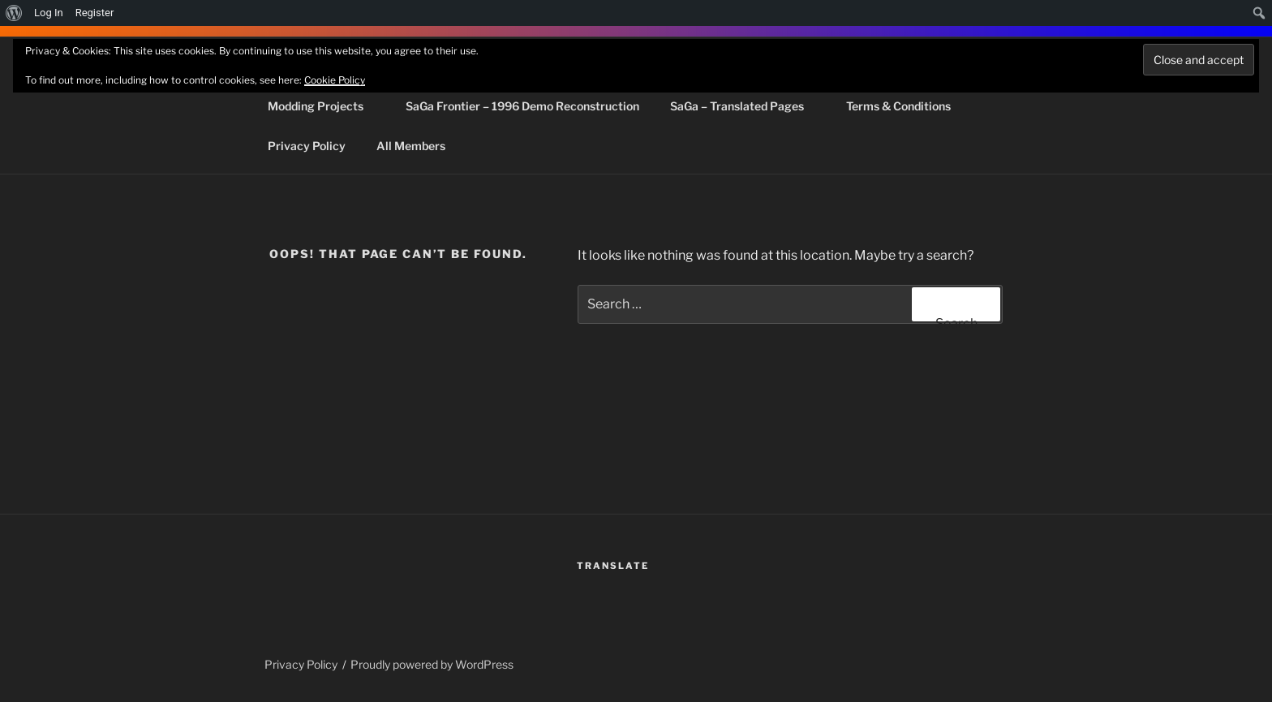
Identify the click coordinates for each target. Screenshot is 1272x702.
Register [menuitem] (94, 12)
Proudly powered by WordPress (432, 664)
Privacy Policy (307, 146)
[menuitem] (14, 13)
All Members (410, 146)
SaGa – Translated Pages (744, 106)
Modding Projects (323, 106)
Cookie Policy (334, 80)
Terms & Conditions (898, 106)
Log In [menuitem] (48, 12)
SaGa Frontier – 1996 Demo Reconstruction (522, 106)
